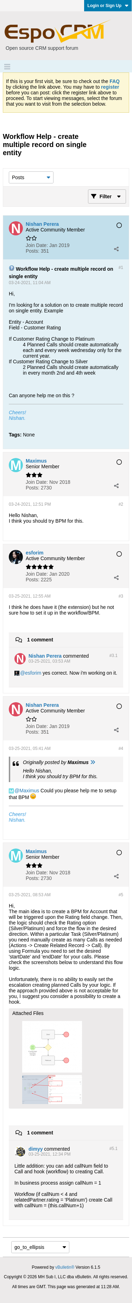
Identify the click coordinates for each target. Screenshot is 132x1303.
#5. (113, 1148)
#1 (121, 267)
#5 (121, 894)
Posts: (32, 251)
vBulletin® (64, 1267)
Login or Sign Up (107, 5)
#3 (121, 596)
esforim (33, 673)
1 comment (40, 639)
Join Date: (37, 245)
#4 (121, 748)
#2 (121, 504)
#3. (113, 655)
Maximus (29, 790)
